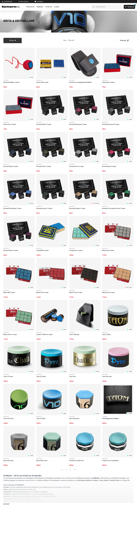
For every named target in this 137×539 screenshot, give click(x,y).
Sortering (124, 40)
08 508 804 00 (8, 1)
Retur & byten (24, 1)
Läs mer (6, 504)
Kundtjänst (40, 1)
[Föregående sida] (63, 470)
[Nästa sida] (74, 470)
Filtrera (12, 40)
